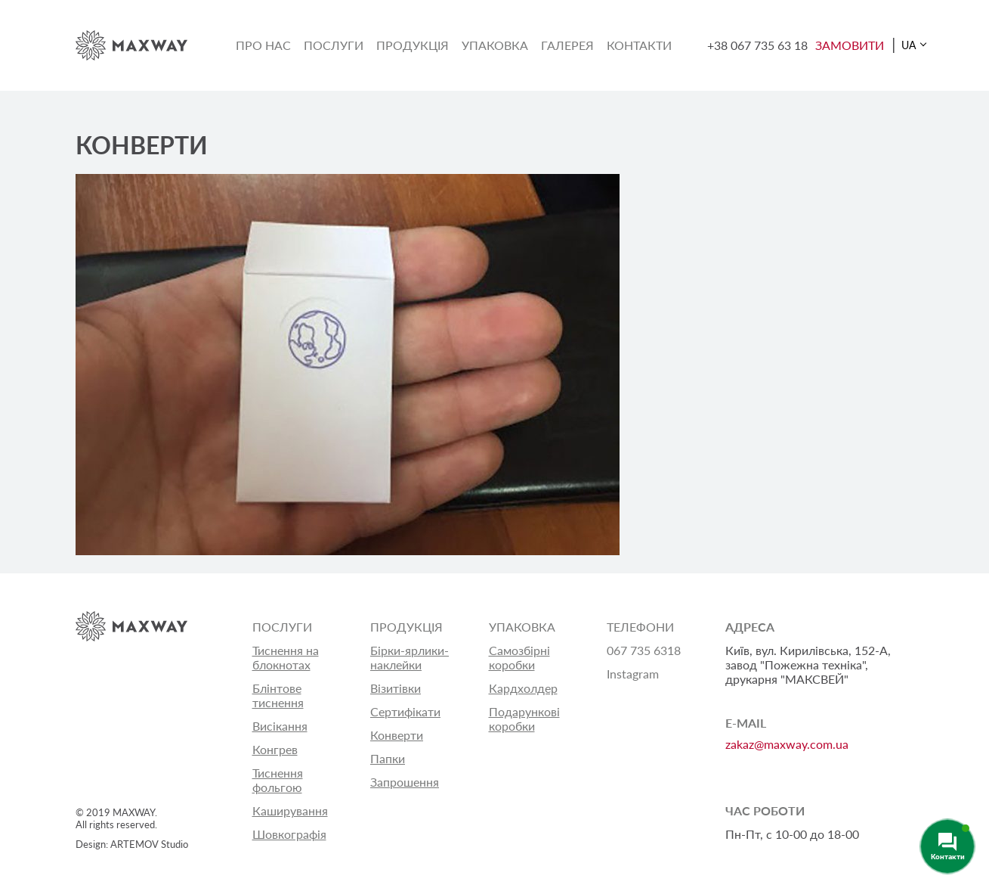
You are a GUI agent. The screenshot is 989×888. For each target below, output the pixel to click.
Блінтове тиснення (278, 695)
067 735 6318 (644, 650)
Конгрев (275, 749)
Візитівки (395, 688)
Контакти (639, 45)
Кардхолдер (523, 688)
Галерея (567, 45)
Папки (387, 758)
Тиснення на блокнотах (285, 657)
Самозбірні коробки (519, 657)
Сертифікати (405, 711)
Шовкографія (289, 834)
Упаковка (495, 45)
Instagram (633, 673)
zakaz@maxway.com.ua (786, 744)
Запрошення (404, 782)
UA (908, 45)
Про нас (263, 45)
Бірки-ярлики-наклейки (409, 657)
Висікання (280, 726)
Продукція (412, 45)
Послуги (333, 45)
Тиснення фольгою (277, 779)
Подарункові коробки (524, 718)
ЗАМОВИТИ (849, 45)
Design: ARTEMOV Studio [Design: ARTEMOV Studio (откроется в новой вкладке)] (132, 844)
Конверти (396, 735)
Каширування (290, 810)
